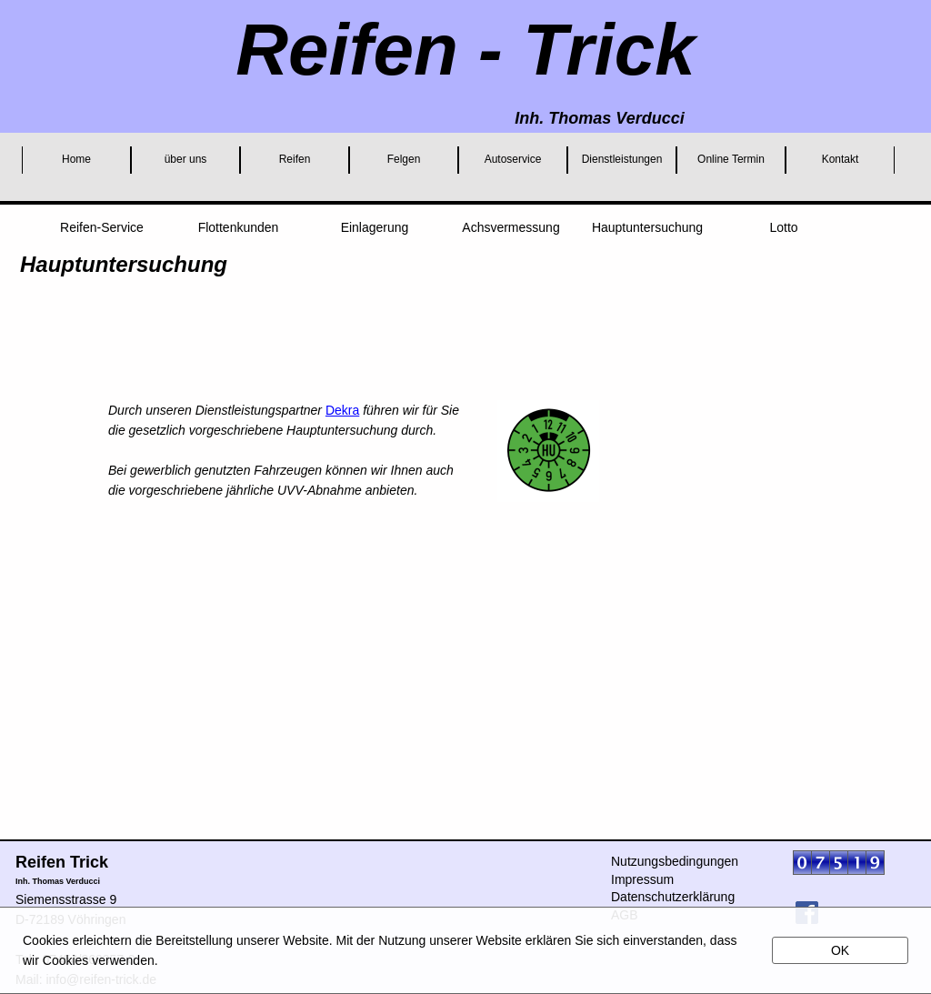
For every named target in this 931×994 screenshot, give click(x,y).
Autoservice (513, 159)
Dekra (342, 410)
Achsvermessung (510, 227)
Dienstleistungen (622, 159)
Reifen (295, 159)
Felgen (404, 159)
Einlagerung (375, 227)
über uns (186, 159)
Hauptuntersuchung (647, 227)
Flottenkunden (238, 227)
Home (76, 159)
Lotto (783, 227)
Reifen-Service (102, 227)
